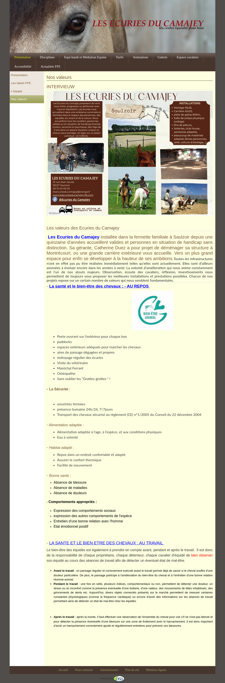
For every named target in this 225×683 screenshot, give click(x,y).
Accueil (63, 670)
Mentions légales (156, 670)
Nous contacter (84, 670)
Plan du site (132, 670)
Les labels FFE (21, 83)
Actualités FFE (50, 66)
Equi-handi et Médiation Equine (85, 57)
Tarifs (119, 57)
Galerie (162, 57)
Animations (140, 57)
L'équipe (16, 91)
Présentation (22, 57)
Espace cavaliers (187, 57)
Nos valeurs (19, 99)
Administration (109, 670)
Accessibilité (22, 66)
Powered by (112, 678)
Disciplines (47, 57)
